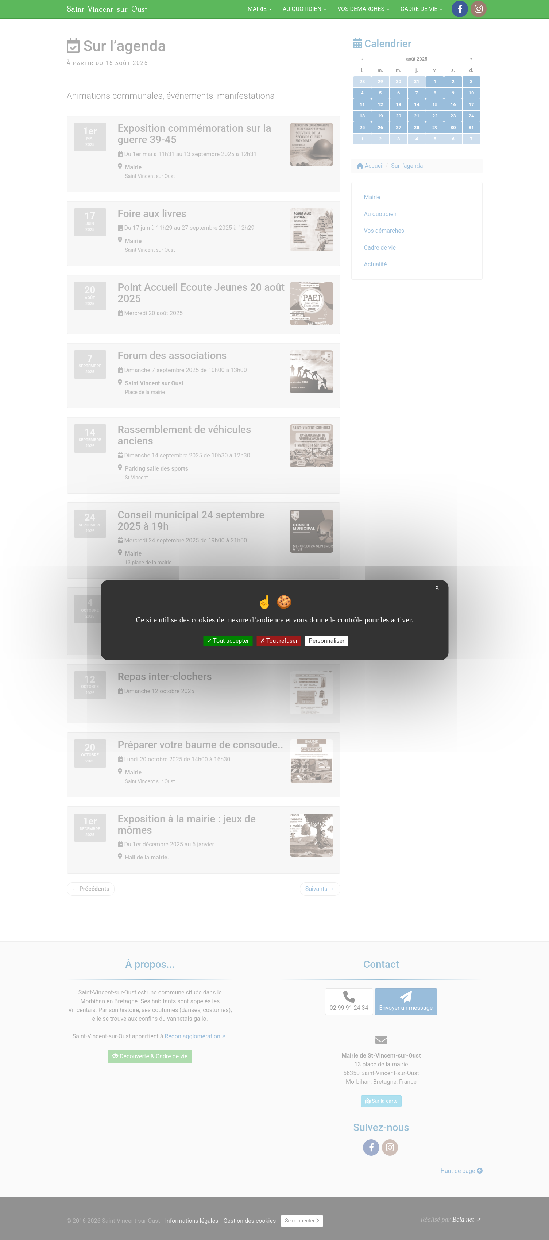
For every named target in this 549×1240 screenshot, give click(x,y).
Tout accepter (228, 640)
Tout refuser (279, 640)
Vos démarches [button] (363, 8)
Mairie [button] (260, 8)
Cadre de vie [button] (421, 8)
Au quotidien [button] (304, 8)
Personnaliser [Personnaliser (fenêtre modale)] (327, 640)
